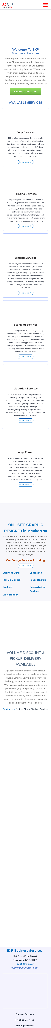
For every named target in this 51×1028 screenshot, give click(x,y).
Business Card (11, 572)
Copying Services (25, 1014)
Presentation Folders (38, 589)
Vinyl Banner (10, 594)
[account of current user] (44, 5)
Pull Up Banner (11, 579)
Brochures (36, 572)
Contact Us (9, 709)
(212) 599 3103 (25, 963)
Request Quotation (25, 91)
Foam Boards (38, 579)
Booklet (7, 587)
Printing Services (25, 1019)
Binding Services (25, 1025)
